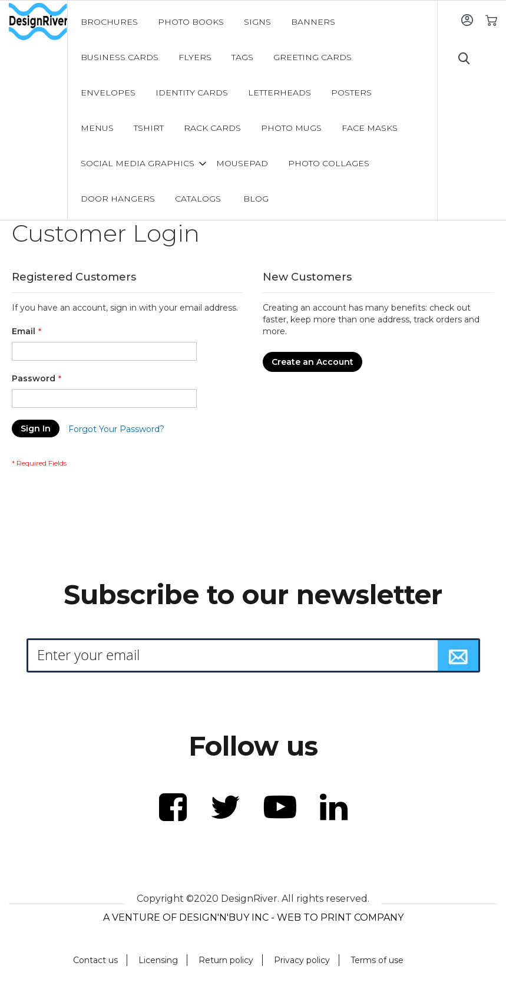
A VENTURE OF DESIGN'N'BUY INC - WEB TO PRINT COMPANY (253, 917)
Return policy (226, 960)
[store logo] (38, 22)
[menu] (252, 110)
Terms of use (377, 960)
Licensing (158, 960)
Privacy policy (302, 960)
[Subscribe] (458, 655)
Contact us (95, 960)
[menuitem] (109, 21)
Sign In (467, 20)
